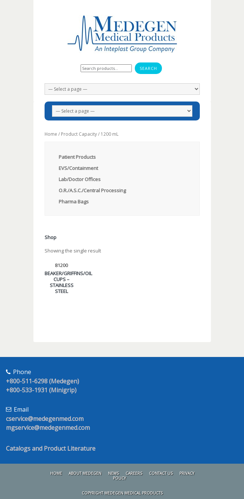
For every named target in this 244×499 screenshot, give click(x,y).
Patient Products (77, 157)
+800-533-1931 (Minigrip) (41, 390)
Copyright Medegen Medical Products (122, 493)
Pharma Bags (74, 201)
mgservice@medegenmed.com (48, 428)
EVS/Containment (78, 168)
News (113, 473)
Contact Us (161, 473)
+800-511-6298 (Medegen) (42, 381)
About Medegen (85, 473)
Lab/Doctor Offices (80, 179)
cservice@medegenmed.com (45, 419)
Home (51, 134)
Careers (134, 473)
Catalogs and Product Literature (50, 448)
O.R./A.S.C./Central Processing (92, 190)
